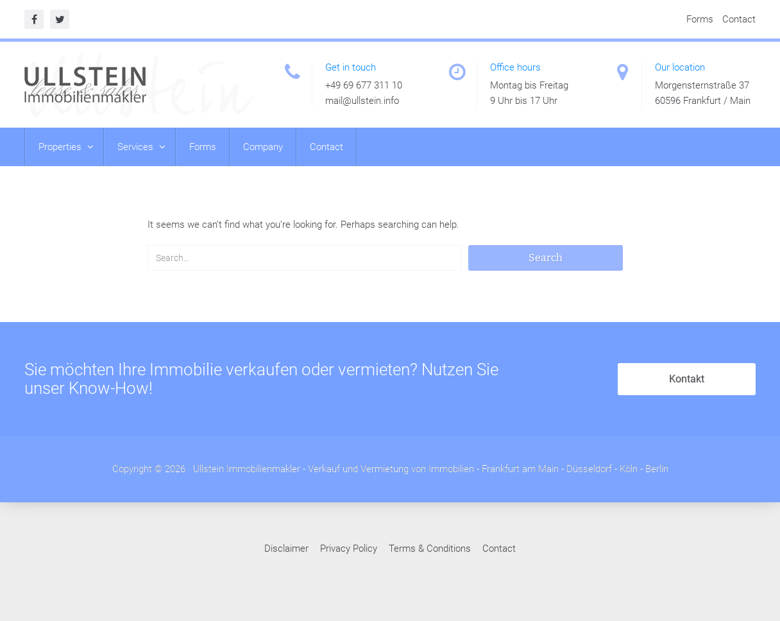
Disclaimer (286, 549)
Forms (699, 19)
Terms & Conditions (430, 549)
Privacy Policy (348, 549)
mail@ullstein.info (362, 100)
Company (263, 147)
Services (136, 147)
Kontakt (686, 379)
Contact (739, 19)
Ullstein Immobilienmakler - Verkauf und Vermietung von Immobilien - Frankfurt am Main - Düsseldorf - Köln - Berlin (430, 469)
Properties (61, 147)
